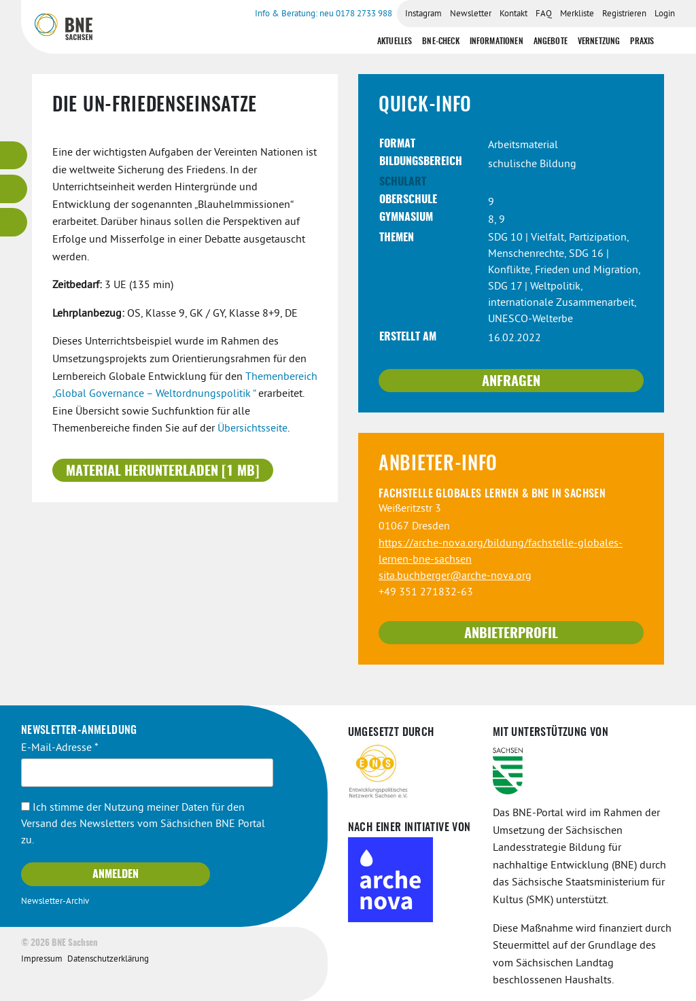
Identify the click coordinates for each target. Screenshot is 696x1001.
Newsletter (470, 14)
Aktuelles (394, 41)
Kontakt (513, 14)
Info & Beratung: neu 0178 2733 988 (323, 14)
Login (665, 14)
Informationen (496, 41)
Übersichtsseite (253, 429)
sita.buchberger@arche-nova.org (455, 576)
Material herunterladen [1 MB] (163, 471)
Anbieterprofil (511, 634)
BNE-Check (440, 41)
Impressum (42, 959)
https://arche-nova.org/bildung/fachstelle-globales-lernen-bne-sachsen (501, 552)
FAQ (544, 14)
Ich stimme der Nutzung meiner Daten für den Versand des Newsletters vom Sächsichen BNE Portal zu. (143, 824)
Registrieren (624, 14)
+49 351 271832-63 (426, 592)
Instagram (423, 14)
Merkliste (577, 14)
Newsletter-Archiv (55, 901)
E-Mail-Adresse (60, 748)
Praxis (642, 41)
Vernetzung (599, 41)
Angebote (551, 41)
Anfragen (511, 382)
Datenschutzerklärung (108, 959)
